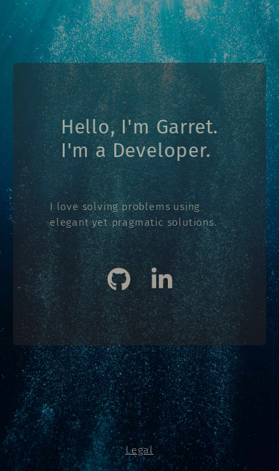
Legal (139, 450)
